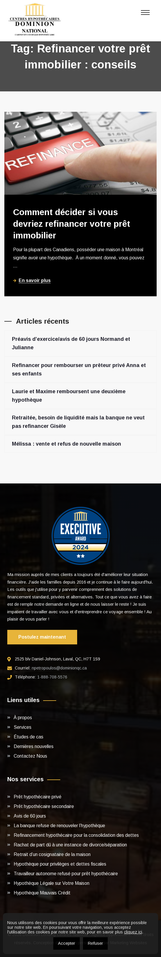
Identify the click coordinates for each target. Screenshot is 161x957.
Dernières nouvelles (34, 746)
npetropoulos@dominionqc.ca (59, 668)
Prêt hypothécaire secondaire (44, 806)
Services (22, 727)
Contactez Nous (30, 756)
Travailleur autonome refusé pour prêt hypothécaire (66, 873)
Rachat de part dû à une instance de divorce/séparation (70, 844)
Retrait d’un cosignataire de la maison (52, 854)
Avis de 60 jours (30, 816)
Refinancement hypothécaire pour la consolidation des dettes (76, 835)
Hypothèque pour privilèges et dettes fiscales (60, 864)
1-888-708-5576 (52, 677)
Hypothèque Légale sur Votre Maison (51, 883)
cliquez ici (133, 932)
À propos (23, 717)
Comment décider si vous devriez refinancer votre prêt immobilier (71, 223)
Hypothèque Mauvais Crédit (42, 892)
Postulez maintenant (42, 637)
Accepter (66, 943)
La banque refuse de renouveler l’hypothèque (59, 825)
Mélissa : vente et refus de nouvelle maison (66, 444)
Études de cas (28, 736)
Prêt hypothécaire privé (37, 796)
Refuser (95, 943)
